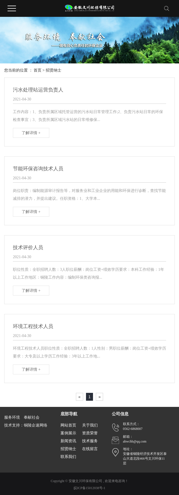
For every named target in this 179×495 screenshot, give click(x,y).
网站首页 (68, 425)
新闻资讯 (68, 441)
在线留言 (90, 449)
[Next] (99, 397)
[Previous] (79, 397)
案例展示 (68, 433)
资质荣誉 (90, 433)
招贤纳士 (53, 70)
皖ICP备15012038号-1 (89, 488)
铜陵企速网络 (35, 425)
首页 (37, 70)
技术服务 (90, 441)
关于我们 (90, 425)
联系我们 (68, 457)
